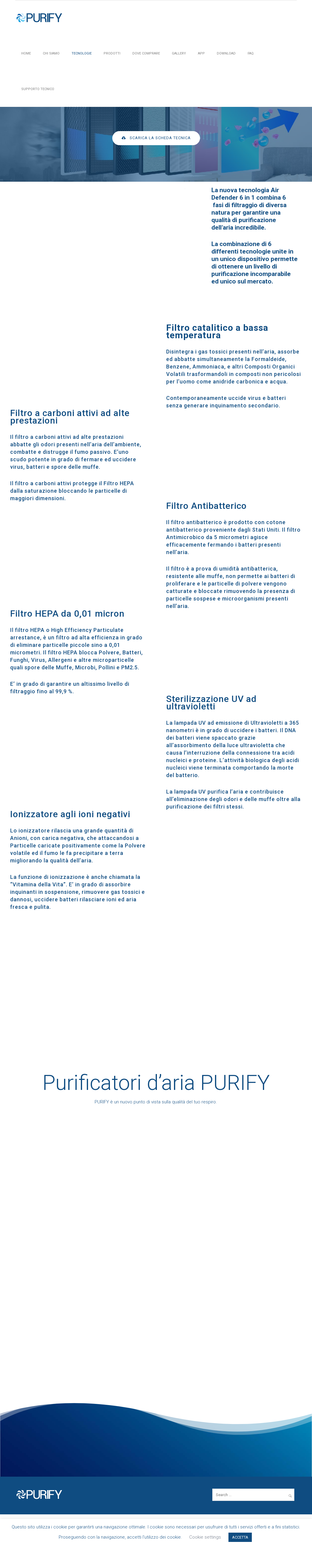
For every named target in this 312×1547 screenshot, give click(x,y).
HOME (26, 53)
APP (201, 53)
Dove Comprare (146, 53)
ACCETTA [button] (240, 1537)
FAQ (251, 53)
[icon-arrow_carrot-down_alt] (156, 157)
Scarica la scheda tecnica (156, 138)
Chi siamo (51, 53)
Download (226, 53)
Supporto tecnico (37, 89)
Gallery (179, 53)
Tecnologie (82, 53)
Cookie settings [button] (205, 1537)
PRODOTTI (112, 53)
